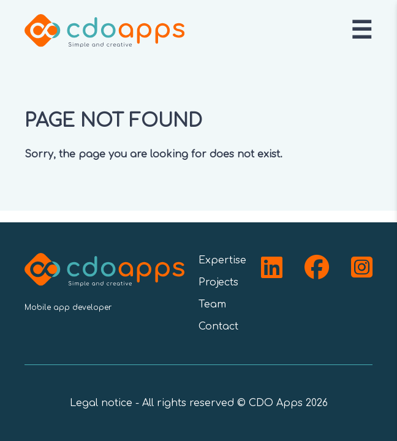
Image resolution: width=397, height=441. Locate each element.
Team (212, 304)
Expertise (222, 260)
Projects (218, 282)
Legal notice (101, 403)
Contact (218, 326)
